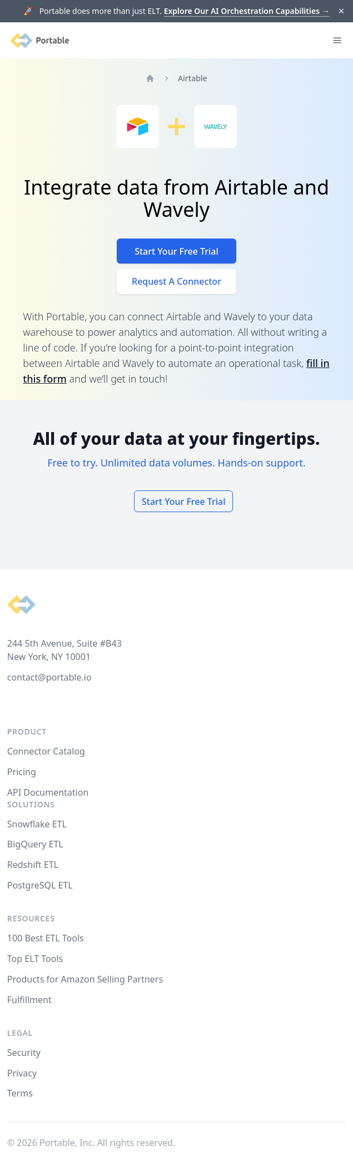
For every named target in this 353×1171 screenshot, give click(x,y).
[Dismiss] (342, 11)
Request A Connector (176, 281)
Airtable (192, 78)
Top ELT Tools (35, 958)
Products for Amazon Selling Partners (85, 979)
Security (24, 1052)
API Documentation (48, 792)
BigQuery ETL (35, 844)
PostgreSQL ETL (40, 885)
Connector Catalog (46, 751)
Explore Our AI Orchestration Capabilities (247, 11)
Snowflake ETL (37, 824)
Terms (20, 1093)
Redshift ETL (32, 865)
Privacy (22, 1073)
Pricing (21, 772)
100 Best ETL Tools (45, 938)
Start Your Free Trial (176, 251)
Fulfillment (29, 1000)
